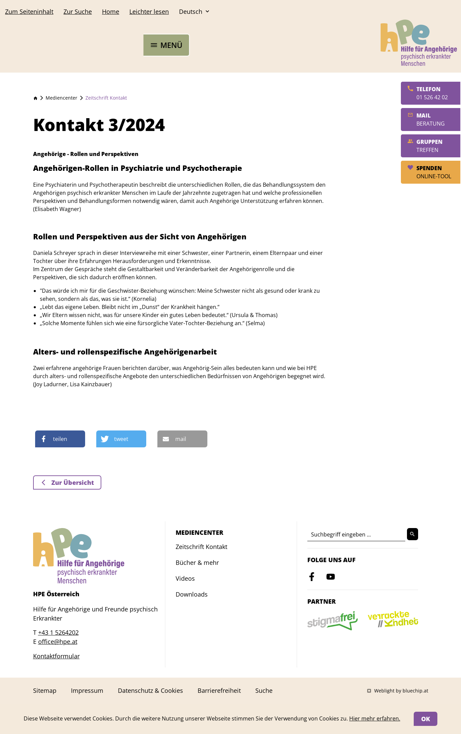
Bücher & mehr (197, 562)
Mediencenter (61, 98)
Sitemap (44, 690)
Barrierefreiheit (219, 690)
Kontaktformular (56, 656)
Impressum (87, 690)
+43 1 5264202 (58, 632)
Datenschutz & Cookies (150, 690)
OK (425, 719)
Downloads (192, 594)
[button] (60, 438)
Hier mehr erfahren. (374, 718)
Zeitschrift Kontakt (106, 98)
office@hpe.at (57, 641)
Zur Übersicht (72, 482)
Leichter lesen (149, 11)
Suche (77, 11)
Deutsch (195, 11)
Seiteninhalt (29, 11)
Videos (185, 578)
